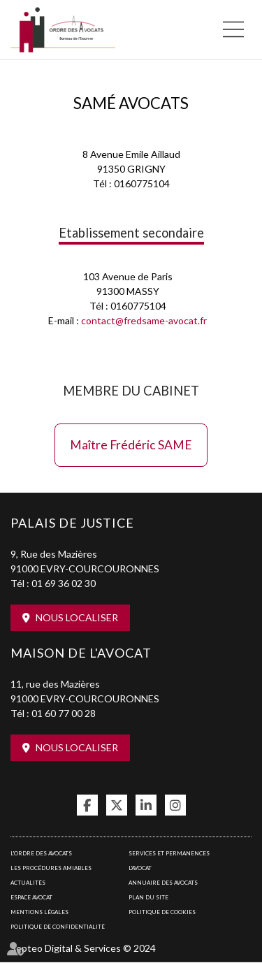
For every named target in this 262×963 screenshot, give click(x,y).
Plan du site (148, 897)
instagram (175, 805)
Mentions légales (39, 911)
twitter (116, 805)
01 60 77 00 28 (63, 713)
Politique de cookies (162, 911)
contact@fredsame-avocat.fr (144, 320)
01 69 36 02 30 (63, 583)
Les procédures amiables (51, 867)
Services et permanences (169, 853)
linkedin (146, 805)
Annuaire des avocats (163, 882)
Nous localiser (77, 617)
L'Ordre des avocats (41, 853)
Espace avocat (31, 897)
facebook (87, 805)
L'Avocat (140, 867)
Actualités (27, 882)
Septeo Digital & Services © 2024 (83, 948)
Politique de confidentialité (57, 926)
